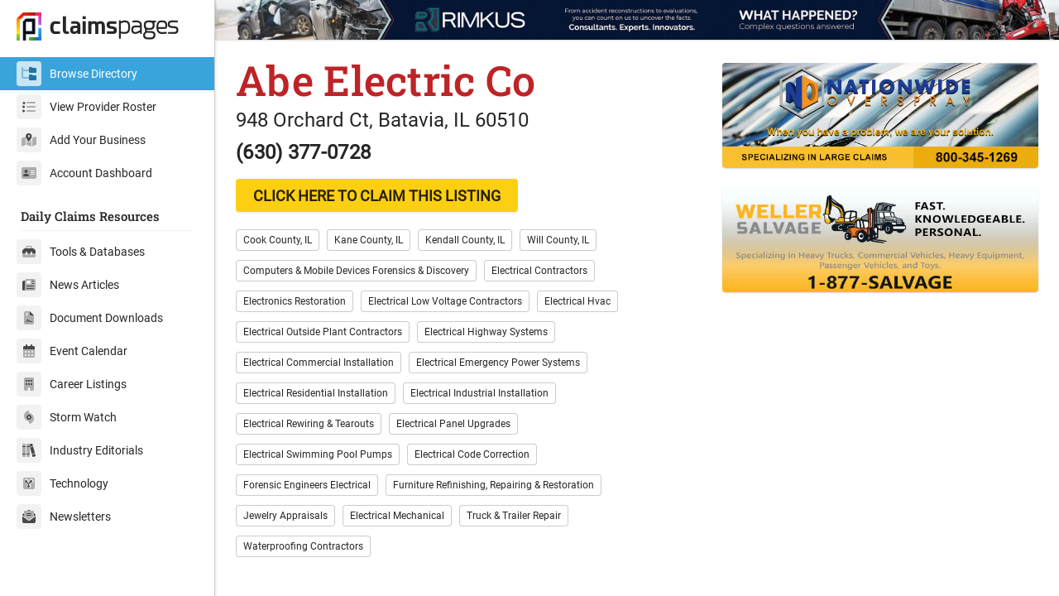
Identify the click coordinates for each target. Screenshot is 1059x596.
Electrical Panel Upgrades (453, 424)
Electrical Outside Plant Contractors (322, 332)
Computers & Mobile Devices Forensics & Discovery (356, 270)
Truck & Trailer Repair (514, 516)
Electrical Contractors (539, 270)
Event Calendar (72, 351)
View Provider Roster (86, 106)
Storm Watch (67, 417)
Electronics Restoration (294, 301)
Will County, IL (558, 240)
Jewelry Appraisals (285, 516)
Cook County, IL (277, 240)
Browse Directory (77, 73)
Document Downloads (90, 317)
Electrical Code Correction (472, 454)
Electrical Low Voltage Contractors (445, 301)
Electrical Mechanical (397, 516)
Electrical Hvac (577, 301)
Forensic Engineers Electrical (307, 485)
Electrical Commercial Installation (318, 362)
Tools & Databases (81, 251)
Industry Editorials (80, 450)
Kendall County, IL (465, 240)
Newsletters (64, 516)
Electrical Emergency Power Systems (498, 362)
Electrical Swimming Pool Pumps (317, 454)
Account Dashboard (84, 173)
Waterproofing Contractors (303, 546)
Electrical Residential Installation (315, 393)
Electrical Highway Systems (486, 332)
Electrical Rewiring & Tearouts (308, 424)
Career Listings (72, 384)
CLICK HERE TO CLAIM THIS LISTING (377, 195)
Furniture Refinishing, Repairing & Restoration (493, 485)
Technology (62, 483)
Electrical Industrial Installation (479, 393)
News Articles (68, 284)
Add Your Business (81, 139)
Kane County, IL (368, 240)
